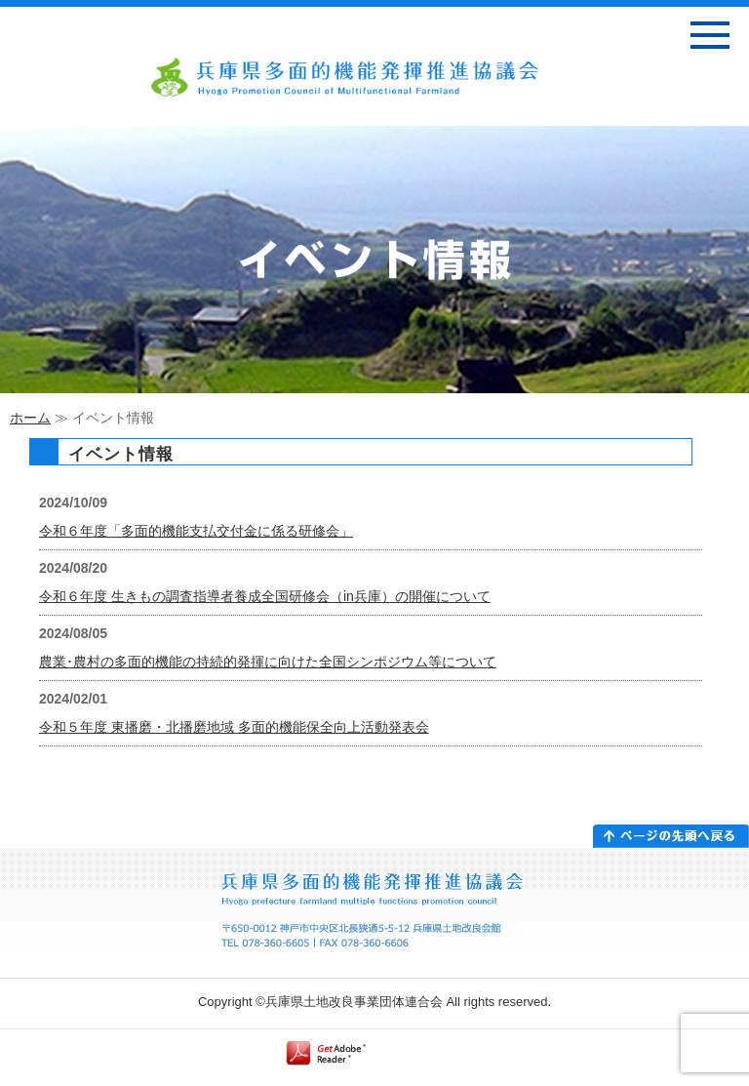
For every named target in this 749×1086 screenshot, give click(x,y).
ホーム (30, 417)
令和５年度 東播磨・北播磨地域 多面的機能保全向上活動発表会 (234, 727)
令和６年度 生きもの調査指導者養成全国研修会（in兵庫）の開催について (265, 596)
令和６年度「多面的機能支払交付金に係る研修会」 (196, 531)
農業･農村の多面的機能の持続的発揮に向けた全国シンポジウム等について (267, 661)
